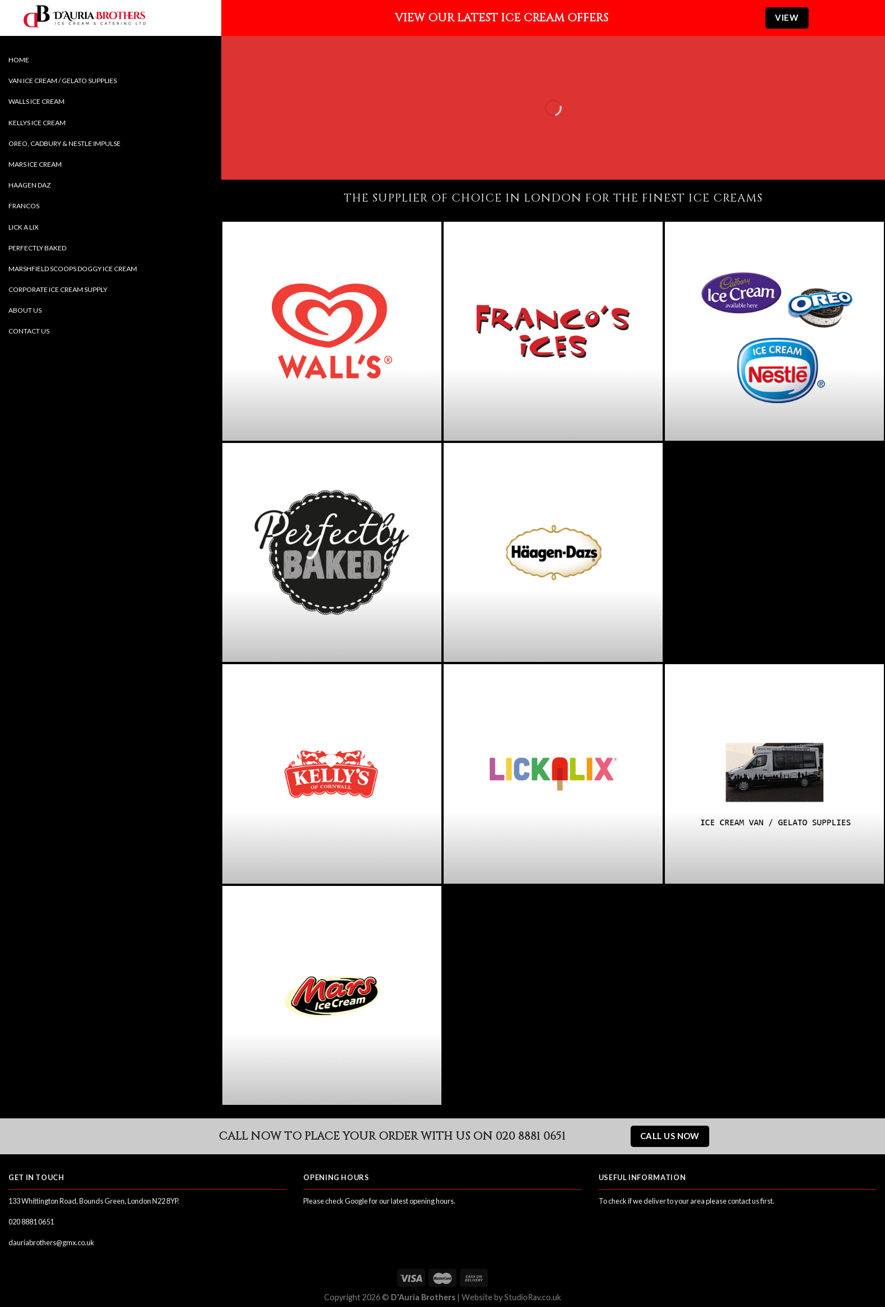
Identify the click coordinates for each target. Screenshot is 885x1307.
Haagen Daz (29, 185)
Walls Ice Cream (36, 101)
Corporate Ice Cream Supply (57, 289)
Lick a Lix (23, 227)
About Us (25, 310)
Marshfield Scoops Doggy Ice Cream (72, 268)
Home (18, 60)
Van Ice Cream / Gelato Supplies (62, 80)
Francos (23, 206)
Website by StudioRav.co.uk (511, 1297)
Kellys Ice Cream (37, 122)
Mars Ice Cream (35, 164)
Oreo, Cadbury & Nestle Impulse (64, 143)
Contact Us (28, 331)
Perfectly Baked (37, 248)
